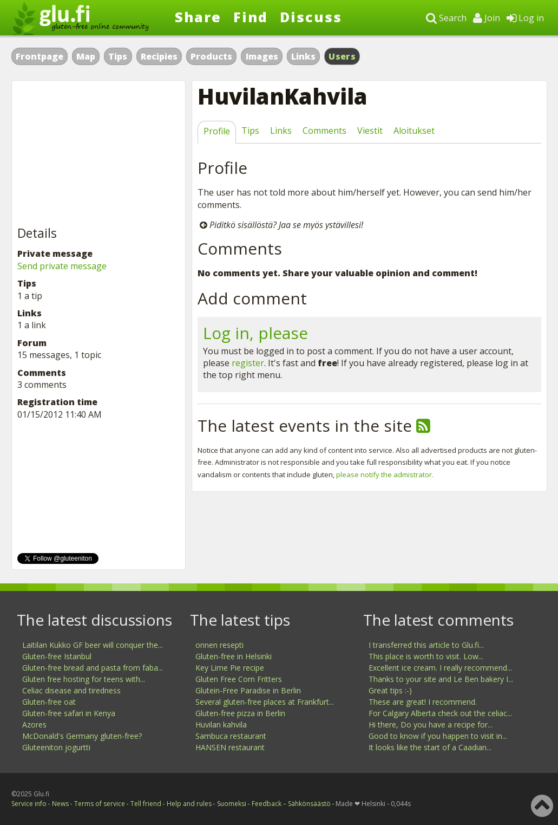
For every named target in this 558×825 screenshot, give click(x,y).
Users (342, 56)
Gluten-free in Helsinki (233, 656)
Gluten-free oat (49, 702)
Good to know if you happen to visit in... (438, 736)
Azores (34, 724)
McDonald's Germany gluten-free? (82, 736)
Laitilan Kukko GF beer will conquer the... (92, 645)
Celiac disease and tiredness (71, 690)
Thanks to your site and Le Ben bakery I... (441, 679)
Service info (29, 803)
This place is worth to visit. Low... (426, 656)
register (248, 363)
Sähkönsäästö (309, 803)
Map (85, 56)
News (60, 803)
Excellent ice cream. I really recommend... (440, 667)
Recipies (159, 56)
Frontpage (39, 56)
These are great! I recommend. (423, 702)
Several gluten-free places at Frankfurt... (264, 702)
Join (486, 18)
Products (211, 56)
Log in (525, 18)
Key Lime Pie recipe (229, 667)
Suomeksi (231, 803)
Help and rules (189, 803)
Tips (117, 56)
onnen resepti (219, 645)
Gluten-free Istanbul (56, 656)
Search (446, 18)
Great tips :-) (390, 690)
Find (250, 17)
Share (198, 17)
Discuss (311, 17)
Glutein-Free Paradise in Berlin (248, 690)
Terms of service (99, 803)
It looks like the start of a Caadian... (430, 747)
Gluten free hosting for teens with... (83, 679)
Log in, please (255, 333)
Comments (324, 131)
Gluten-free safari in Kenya (68, 713)
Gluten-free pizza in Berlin (240, 713)
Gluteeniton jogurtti (56, 747)
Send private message (62, 266)
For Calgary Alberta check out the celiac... (440, 713)
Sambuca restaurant (230, 736)
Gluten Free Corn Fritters (238, 679)
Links (303, 56)
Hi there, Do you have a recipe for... (431, 724)
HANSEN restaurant (230, 747)
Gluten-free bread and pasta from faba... (92, 667)
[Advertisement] (98, 154)
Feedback (266, 803)
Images (262, 56)
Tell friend (145, 803)
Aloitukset (414, 131)
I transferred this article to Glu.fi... (426, 645)
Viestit (370, 131)
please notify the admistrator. (385, 474)
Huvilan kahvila (221, 724)
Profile (216, 131)
